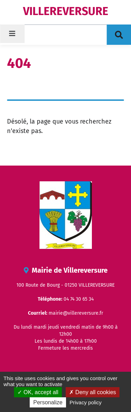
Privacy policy (86, 402)
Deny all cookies (92, 392)
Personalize (48, 402)
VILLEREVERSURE (65, 11)
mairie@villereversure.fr (76, 313)
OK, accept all (37, 392)
